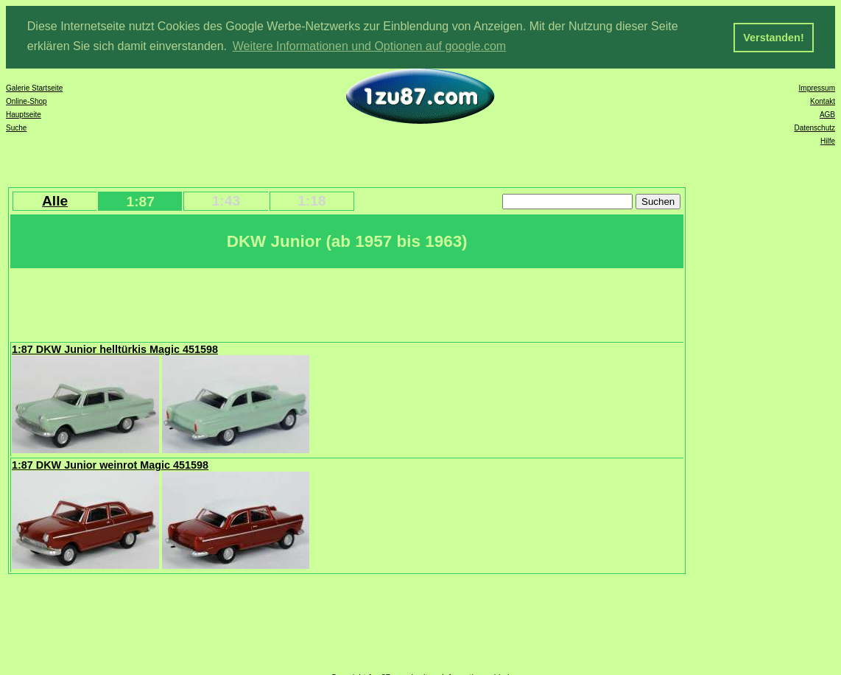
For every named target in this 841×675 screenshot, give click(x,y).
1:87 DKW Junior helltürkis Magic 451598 (115, 348)
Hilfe (827, 140)
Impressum (817, 87)
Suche (16, 127)
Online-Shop (26, 101)
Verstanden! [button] (773, 37)
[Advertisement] (279, 303)
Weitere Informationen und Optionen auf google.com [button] (370, 46)
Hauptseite (23, 114)
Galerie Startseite (34, 87)
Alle (55, 200)
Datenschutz (814, 127)
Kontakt (822, 101)
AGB (827, 114)
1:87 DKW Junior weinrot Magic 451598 (110, 464)
